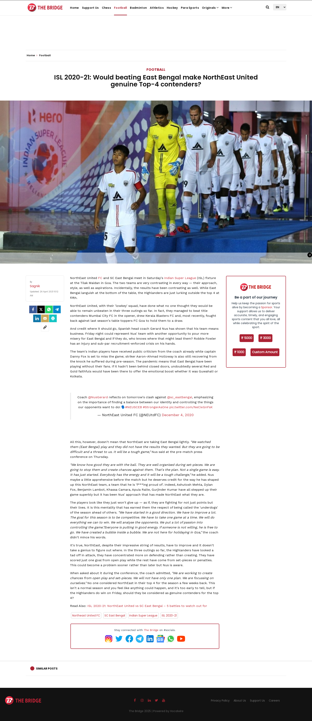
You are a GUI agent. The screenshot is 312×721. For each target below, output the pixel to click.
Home (74, 8)
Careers (274, 701)
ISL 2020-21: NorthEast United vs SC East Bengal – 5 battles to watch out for (147, 606)
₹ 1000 (239, 352)
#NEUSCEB (133, 407)
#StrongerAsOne (155, 407)
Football (120, 8)
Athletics (157, 8)
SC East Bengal (114, 615)
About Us (240, 701)
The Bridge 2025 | (141, 711)
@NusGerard (98, 397)
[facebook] (33, 309)
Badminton (138, 8)
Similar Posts (47, 669)
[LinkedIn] (37, 318)
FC (100, 278)
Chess (106, 8)
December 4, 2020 (178, 415)
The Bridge (151, 630)
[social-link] (45, 327)
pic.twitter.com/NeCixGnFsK (191, 407)
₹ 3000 (265, 338)
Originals (210, 8)
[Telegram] (57, 309)
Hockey (172, 8)
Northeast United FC (86, 615)
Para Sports (190, 8)
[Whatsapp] (49, 309)
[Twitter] (41, 309)
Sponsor (266, 307)
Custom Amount (265, 352)
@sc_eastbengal (179, 397)
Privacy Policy (220, 701)
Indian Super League (180, 278)
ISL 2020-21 (169, 615)
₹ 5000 (246, 338)
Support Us (90, 8)
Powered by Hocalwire (168, 711)
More (227, 8)
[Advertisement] (156, 38)
